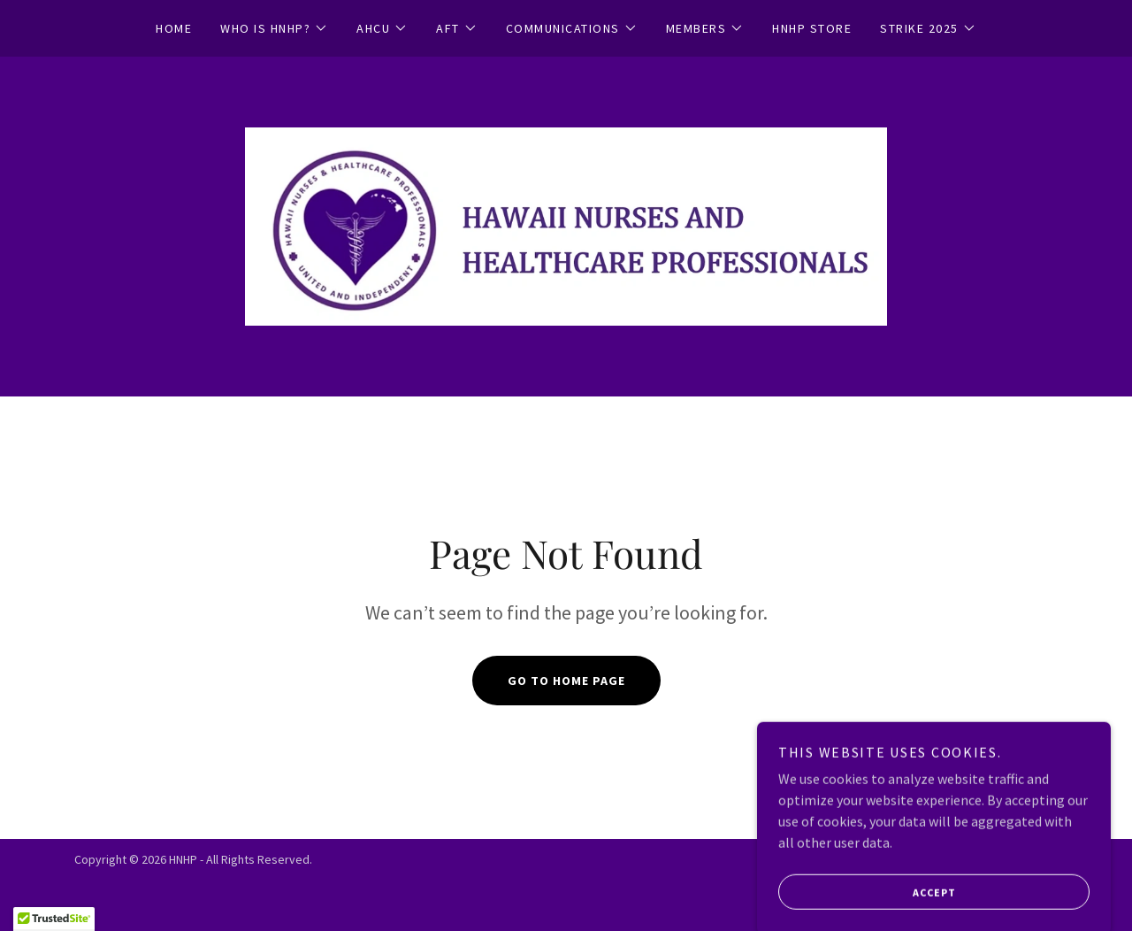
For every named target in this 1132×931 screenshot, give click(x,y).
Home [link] (174, 28)
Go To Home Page (566, 681)
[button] (274, 28)
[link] (565, 225)
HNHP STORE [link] (812, 28)
